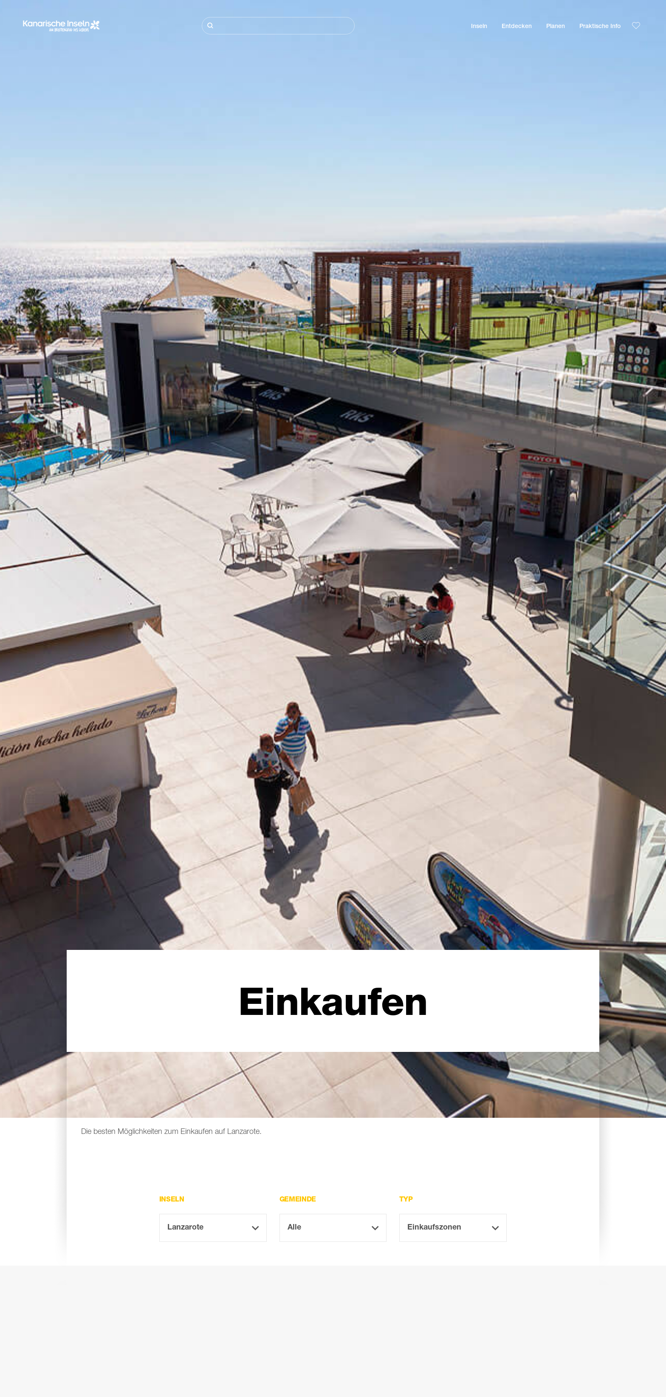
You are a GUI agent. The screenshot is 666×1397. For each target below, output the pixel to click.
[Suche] (278, 25)
